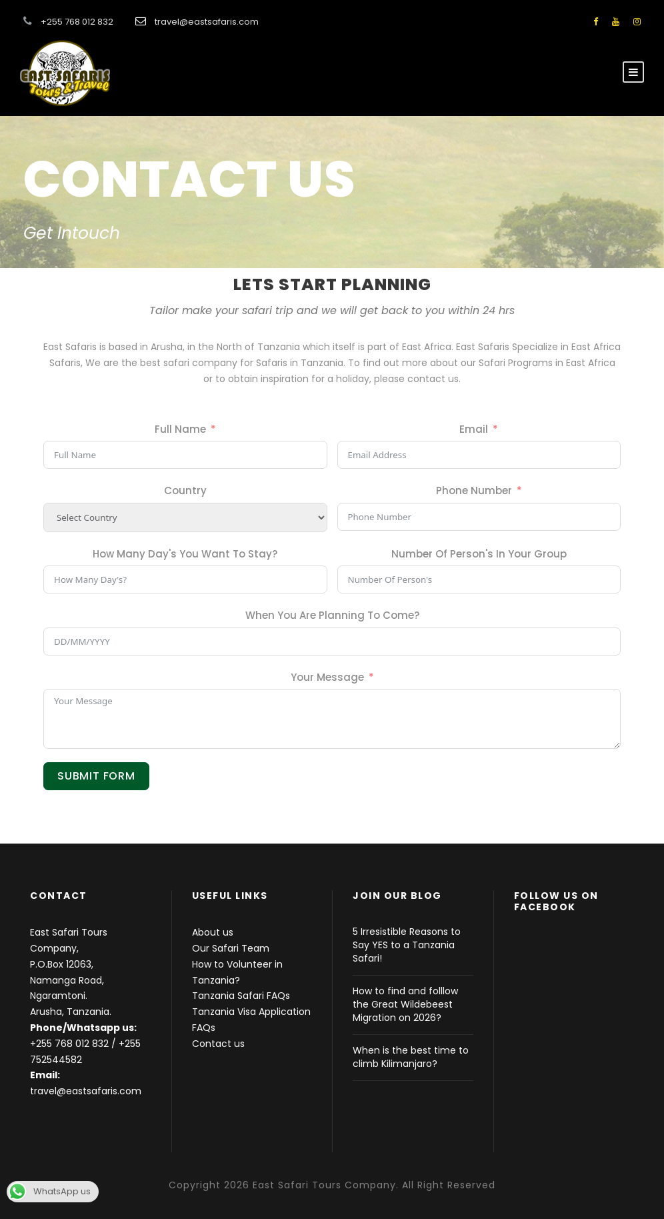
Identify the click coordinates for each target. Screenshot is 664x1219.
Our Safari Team (230, 948)
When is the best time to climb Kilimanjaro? (411, 1057)
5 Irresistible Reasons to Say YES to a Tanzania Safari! (407, 945)
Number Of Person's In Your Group (479, 554)
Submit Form (96, 776)
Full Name (180, 429)
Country (185, 490)
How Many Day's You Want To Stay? (185, 554)
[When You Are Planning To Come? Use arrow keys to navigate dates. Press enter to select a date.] (332, 642)
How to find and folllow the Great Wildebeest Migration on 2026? (405, 1004)
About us (212, 932)
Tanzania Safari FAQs (241, 995)
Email (473, 429)
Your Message (327, 677)
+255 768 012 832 (69, 1043)
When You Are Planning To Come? (332, 615)
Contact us (218, 1043)
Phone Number (474, 490)
